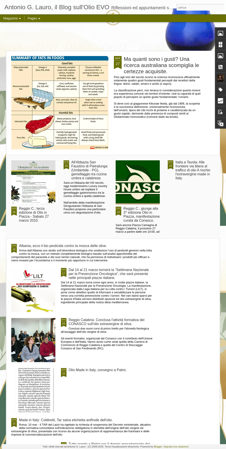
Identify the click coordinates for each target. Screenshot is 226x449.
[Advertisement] (113, 36)
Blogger (158, 446)
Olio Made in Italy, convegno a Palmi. (98, 370)
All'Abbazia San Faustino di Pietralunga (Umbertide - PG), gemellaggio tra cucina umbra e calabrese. (89, 170)
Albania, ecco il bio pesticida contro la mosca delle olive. (63, 246)
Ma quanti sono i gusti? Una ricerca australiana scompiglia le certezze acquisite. (161, 65)
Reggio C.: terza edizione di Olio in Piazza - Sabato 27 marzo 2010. (34, 214)
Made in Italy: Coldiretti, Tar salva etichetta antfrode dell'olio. (66, 420)
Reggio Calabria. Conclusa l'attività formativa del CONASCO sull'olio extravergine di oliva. (107, 322)
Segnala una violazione (175, 446)
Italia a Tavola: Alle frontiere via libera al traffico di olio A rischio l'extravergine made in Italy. (192, 170)
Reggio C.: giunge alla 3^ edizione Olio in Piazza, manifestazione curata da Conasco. (141, 214)
